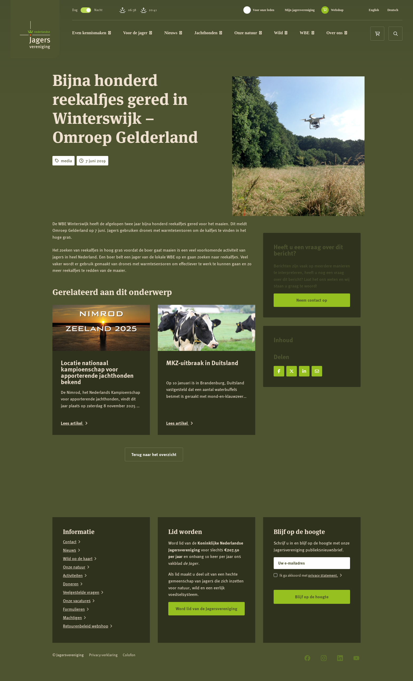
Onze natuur (248, 33)
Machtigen (72, 617)
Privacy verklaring (103, 654)
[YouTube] (356, 658)
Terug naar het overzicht (153, 454)
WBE (307, 33)
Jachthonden (208, 33)
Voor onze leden (263, 10)
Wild (280, 33)
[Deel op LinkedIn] (304, 371)
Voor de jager (137, 33)
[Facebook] (307, 658)
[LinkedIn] (340, 658)
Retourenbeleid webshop (85, 626)
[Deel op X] (291, 371)
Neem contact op (311, 300)
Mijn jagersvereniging (299, 10)
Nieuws (173, 33)
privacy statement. (323, 575)
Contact (69, 542)
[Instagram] (323, 658)
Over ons (336, 33)
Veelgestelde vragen (81, 592)
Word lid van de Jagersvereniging (206, 608)
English (374, 10)
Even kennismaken (91, 33)
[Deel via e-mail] (317, 371)
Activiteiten (73, 575)
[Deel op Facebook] (279, 371)
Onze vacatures (77, 601)
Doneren (70, 584)
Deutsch (392, 10)
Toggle (86, 10)
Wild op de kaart (77, 558)
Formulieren (74, 609)
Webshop (337, 10)
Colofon (129, 654)
